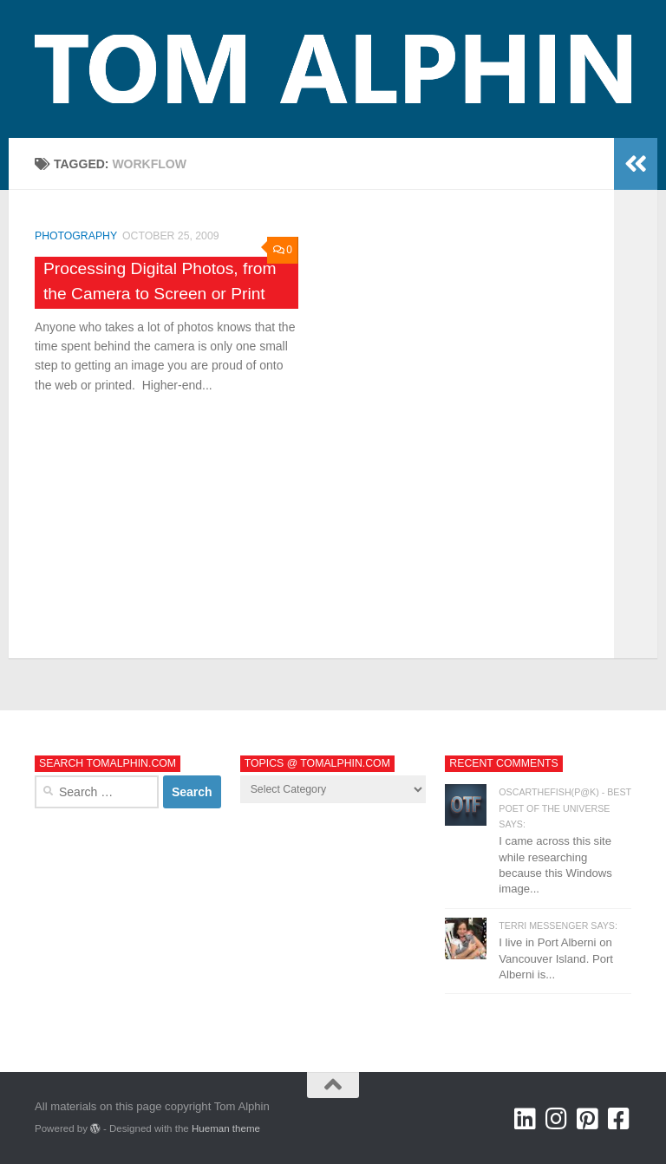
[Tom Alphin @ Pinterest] (588, 1119)
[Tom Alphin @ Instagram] (557, 1119)
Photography (76, 236)
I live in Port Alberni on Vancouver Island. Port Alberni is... (556, 958)
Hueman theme (226, 1128)
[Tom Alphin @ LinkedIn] (525, 1119)
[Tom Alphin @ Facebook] (619, 1119)
